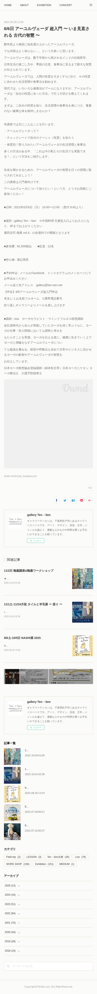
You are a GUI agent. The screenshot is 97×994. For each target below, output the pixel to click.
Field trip (13, 857)
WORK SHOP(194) (13, 476)
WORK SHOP (17, 864)
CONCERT (65, 5)
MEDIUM (66, 864)
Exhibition (44, 864)
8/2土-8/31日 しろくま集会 (40, 826)
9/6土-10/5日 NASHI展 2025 (22, 638)
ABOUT (24, 5)
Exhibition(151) (30, 476)
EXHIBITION (44, 5)
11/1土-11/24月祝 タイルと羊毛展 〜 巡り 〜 (33, 604)
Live (80, 857)
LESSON (33, 857)
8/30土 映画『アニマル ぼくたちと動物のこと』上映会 (55, 807)
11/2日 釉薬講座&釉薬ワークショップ (28, 570)
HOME (8, 5)
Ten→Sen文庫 (58, 857)
